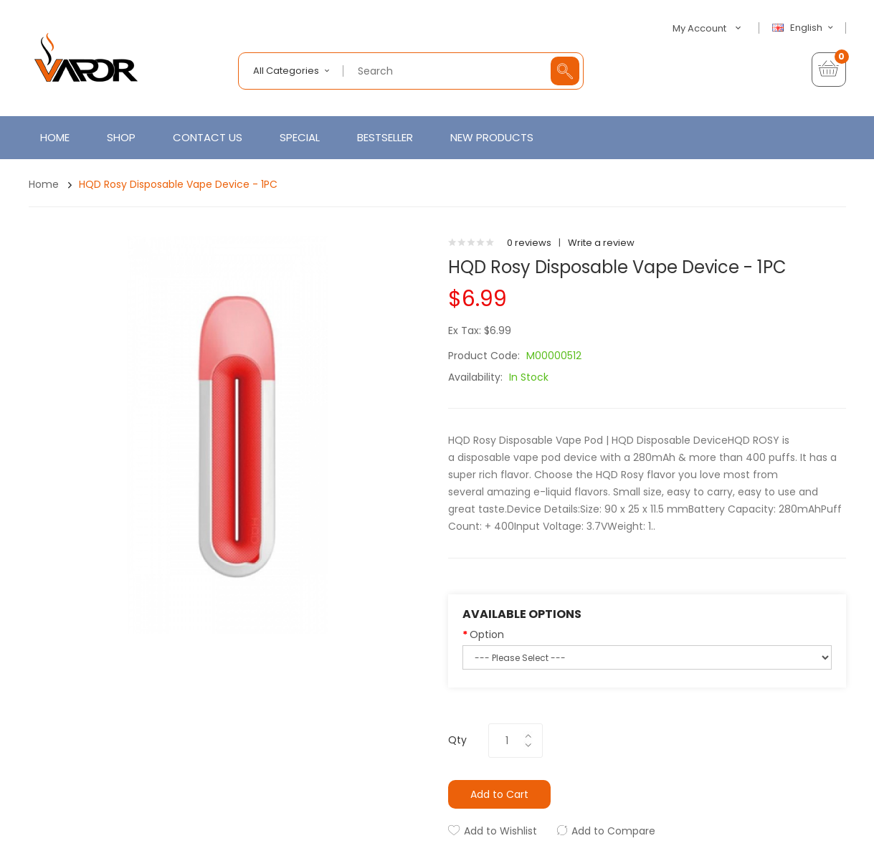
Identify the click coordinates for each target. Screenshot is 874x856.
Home (44, 184)
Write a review (601, 242)
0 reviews (529, 242)
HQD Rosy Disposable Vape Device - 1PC (178, 184)
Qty (457, 740)
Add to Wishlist (500, 831)
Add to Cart (499, 794)
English (804, 28)
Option (487, 634)
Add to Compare (613, 831)
